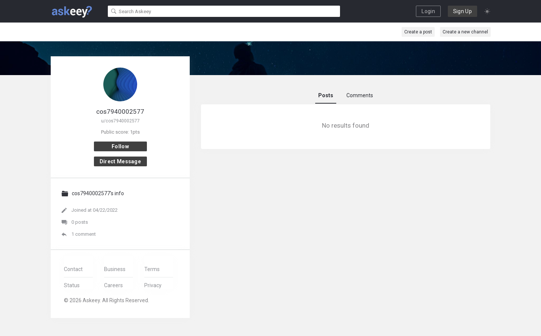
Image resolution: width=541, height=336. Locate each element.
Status (72, 285)
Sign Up (462, 11)
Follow (120, 146)
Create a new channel (465, 32)
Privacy (153, 285)
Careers (113, 285)
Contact (73, 269)
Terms (152, 269)
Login (428, 11)
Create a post (418, 32)
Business (114, 269)
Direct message (120, 161)
